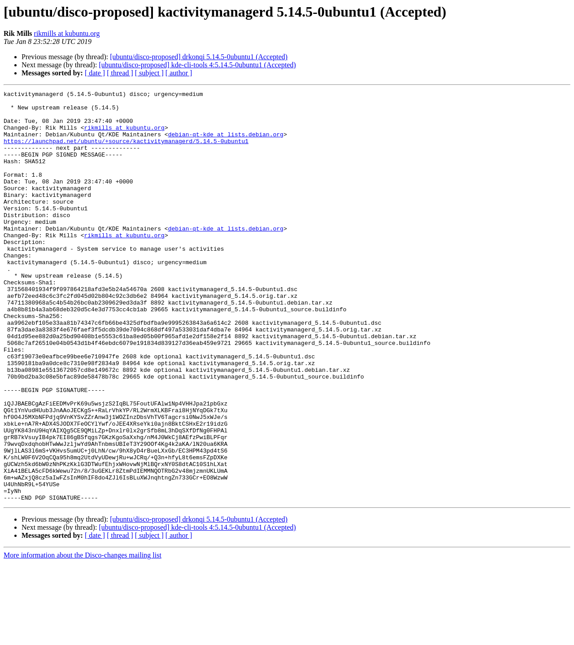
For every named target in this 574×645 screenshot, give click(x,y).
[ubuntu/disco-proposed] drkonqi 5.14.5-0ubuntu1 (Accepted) (198, 57)
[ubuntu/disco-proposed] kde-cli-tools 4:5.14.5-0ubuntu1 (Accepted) (197, 65)
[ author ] (178, 73)
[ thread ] (120, 73)
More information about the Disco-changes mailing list (82, 637)
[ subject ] (149, 73)
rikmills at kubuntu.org (67, 33)
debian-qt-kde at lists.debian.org (225, 143)
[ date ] (95, 73)
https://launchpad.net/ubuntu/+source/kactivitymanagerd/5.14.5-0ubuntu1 (126, 152)
